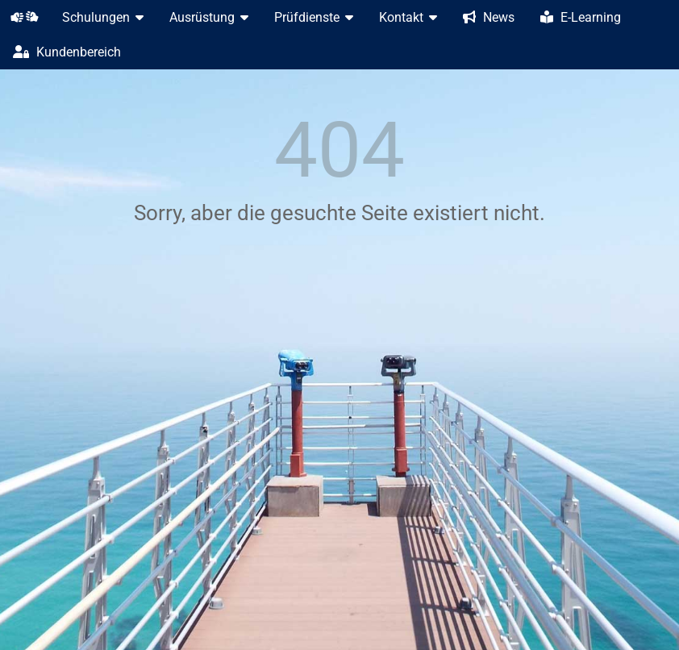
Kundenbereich (67, 52)
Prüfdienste (313, 17)
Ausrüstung (208, 17)
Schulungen (103, 17)
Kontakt (408, 17)
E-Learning (580, 17)
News (488, 17)
